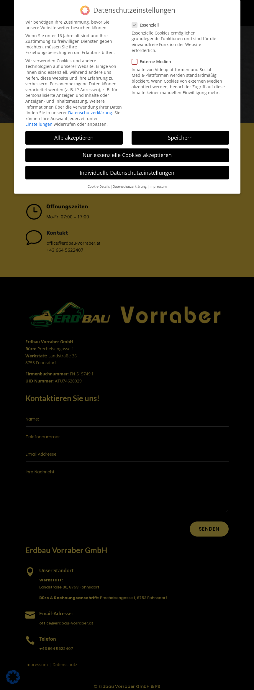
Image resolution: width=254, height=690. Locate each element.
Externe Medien (153, 60)
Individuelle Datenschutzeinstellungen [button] (127, 171)
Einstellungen (39, 123)
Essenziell (147, 24)
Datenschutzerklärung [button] (130, 186)
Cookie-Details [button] (99, 186)
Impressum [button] (158, 186)
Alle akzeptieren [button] (74, 136)
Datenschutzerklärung (90, 112)
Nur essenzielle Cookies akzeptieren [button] (127, 154)
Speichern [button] (180, 136)
